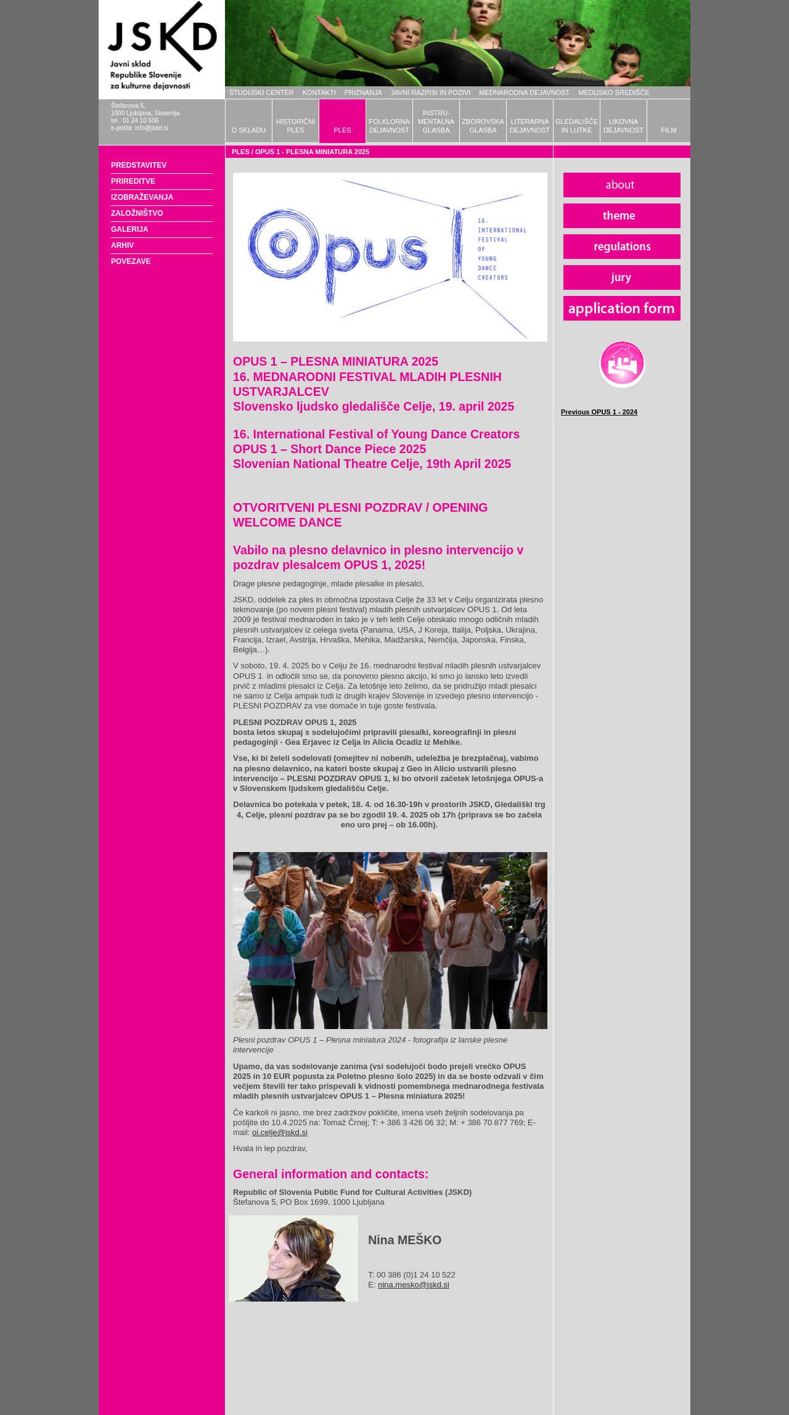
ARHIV (122, 245)
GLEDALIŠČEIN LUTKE (576, 126)
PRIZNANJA (363, 92)
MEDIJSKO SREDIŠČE (614, 92)
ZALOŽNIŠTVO (137, 213)
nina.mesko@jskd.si (413, 1284)
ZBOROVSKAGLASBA (483, 126)
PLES (342, 130)
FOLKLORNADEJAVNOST (389, 126)
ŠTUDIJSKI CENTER (261, 92)
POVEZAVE (130, 261)
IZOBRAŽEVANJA (142, 197)
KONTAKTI (319, 92)
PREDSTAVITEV (138, 165)
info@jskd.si (151, 128)
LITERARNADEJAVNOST (530, 126)
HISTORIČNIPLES (295, 126)
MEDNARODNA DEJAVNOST (524, 92)
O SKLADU (249, 130)
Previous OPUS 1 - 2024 (599, 412)
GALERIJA (130, 229)
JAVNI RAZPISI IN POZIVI (430, 92)
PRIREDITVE (133, 181)
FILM (668, 130)
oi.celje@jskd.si (280, 1132)
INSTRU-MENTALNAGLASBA (436, 121)
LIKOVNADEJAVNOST (623, 126)
